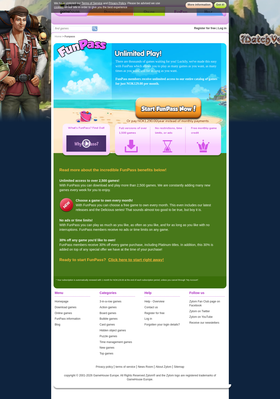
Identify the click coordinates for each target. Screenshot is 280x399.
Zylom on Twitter (199, 311)
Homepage (61, 301)
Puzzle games (108, 336)
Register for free (205, 28)
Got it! (220, 4)
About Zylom (164, 366)
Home (58, 36)
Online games (63, 313)
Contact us (151, 307)
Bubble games (109, 318)
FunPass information (67, 318)
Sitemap (179, 366)
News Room (146, 366)
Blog (57, 324)
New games (107, 347)
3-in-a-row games (110, 301)
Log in (222, 28)
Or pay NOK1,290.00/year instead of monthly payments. (168, 121)
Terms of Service (92, 3)
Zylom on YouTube (201, 316)
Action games (108, 307)
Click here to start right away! (136, 260)
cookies (59, 7)
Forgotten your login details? (162, 324)
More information (199, 4)
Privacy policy (105, 366)
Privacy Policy (117, 3)
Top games (106, 353)
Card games (107, 324)
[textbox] (72, 28)
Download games (65, 307)
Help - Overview (154, 301)
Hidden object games (113, 330)
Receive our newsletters (204, 322)
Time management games (116, 342)
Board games (108, 313)
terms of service (125, 366)
